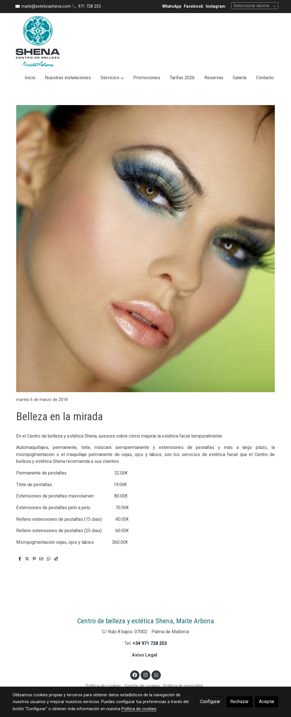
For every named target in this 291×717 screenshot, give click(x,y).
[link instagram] (145, 674)
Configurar (210, 701)
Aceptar (267, 701)
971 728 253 (89, 6)
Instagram (215, 6)
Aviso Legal (145, 655)
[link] (37, 41)
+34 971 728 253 (149, 643)
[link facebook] (135, 674)
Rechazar (239, 701)
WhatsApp (172, 6)
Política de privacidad (183, 685)
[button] (112, 78)
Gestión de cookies (142, 685)
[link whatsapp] (156, 674)
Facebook (193, 6)
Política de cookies (103, 685)
